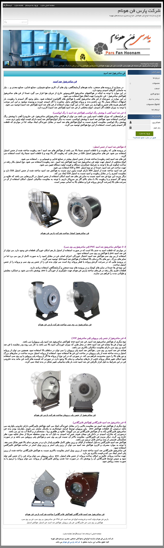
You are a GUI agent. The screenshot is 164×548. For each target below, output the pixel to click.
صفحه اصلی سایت (47, 5)
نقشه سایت (67, 534)
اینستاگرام (8, 5)
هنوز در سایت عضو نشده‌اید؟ (144, 138)
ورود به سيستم (31, 5)
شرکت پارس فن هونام (71, 542)
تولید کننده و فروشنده (105, 66)
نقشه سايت (18, 5)
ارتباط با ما (87, 534)
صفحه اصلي (96, 534)
